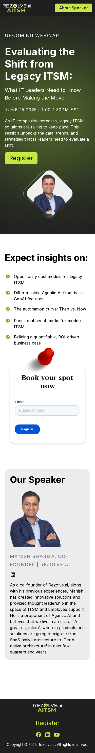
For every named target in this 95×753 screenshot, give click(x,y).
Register (21, 158)
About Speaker (73, 7)
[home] (23, 8)
